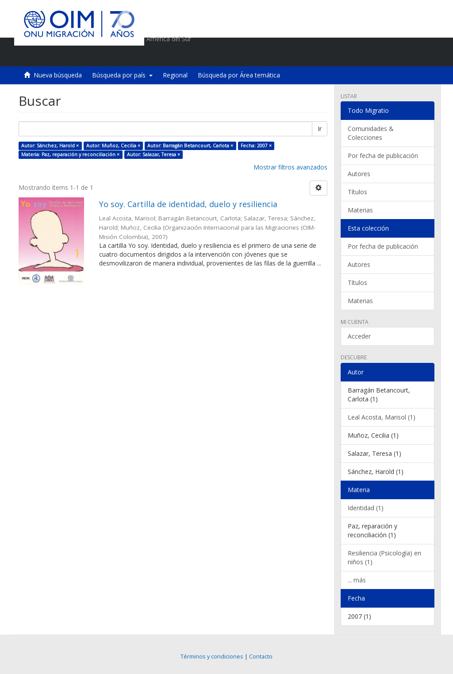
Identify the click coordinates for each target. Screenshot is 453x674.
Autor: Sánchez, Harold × (50, 146)
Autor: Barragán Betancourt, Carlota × (190, 146)
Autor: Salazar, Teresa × (153, 154)
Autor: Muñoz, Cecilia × (113, 146)
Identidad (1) (366, 508)
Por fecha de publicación (383, 155)
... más (357, 580)
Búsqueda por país (122, 75)
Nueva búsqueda (58, 75)
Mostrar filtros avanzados (290, 167)
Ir (320, 128)
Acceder (359, 336)
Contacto (261, 656)
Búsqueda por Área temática (239, 75)
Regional (175, 75)
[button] (377, 55)
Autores (359, 173)
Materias (360, 210)
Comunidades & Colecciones (371, 133)
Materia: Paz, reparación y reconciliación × (70, 154)
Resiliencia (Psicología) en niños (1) (384, 557)
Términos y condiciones (211, 656)
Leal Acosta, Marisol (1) (381, 417)
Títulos (357, 192)
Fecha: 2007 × (256, 146)
